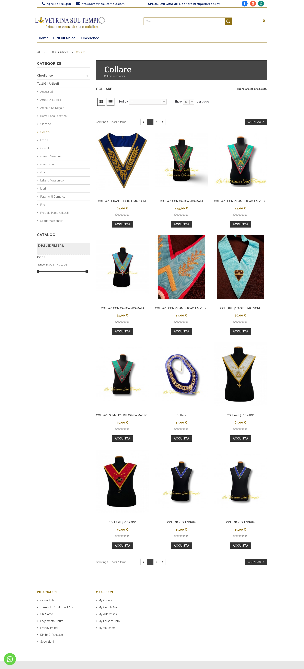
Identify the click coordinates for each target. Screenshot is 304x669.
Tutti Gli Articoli (48, 83)
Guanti (44, 172)
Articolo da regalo (52, 107)
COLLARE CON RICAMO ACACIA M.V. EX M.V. (240, 201)
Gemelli (45, 148)
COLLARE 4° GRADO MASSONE (240, 308)
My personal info (109, 621)
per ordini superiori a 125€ (184, 4)
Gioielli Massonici (51, 156)
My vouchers (107, 627)
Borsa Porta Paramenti (54, 116)
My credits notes (110, 607)
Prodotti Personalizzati (54, 212)
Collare (45, 132)
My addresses (108, 614)
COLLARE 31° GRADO (240, 415)
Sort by (123, 101)
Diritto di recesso (51, 634)
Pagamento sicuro (52, 621)
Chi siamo (46, 614)
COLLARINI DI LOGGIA (181, 522)
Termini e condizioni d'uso (57, 607)
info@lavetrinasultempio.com (102, 4)
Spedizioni (47, 641)
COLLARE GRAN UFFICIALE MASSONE (122, 201)
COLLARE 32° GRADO (122, 522)
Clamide (45, 124)
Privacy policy (49, 627)
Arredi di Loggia (50, 99)
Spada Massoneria (51, 220)
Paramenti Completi (52, 196)
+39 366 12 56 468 (58, 4)
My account (105, 592)
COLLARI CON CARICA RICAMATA (181, 201)
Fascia (44, 140)
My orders (105, 600)
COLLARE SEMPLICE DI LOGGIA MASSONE (122, 415)
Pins (42, 204)
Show (178, 101)
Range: (41, 264)
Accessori (46, 91)
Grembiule (47, 164)
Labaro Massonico (52, 180)
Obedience (45, 75)
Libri (43, 188)
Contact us (47, 600)
